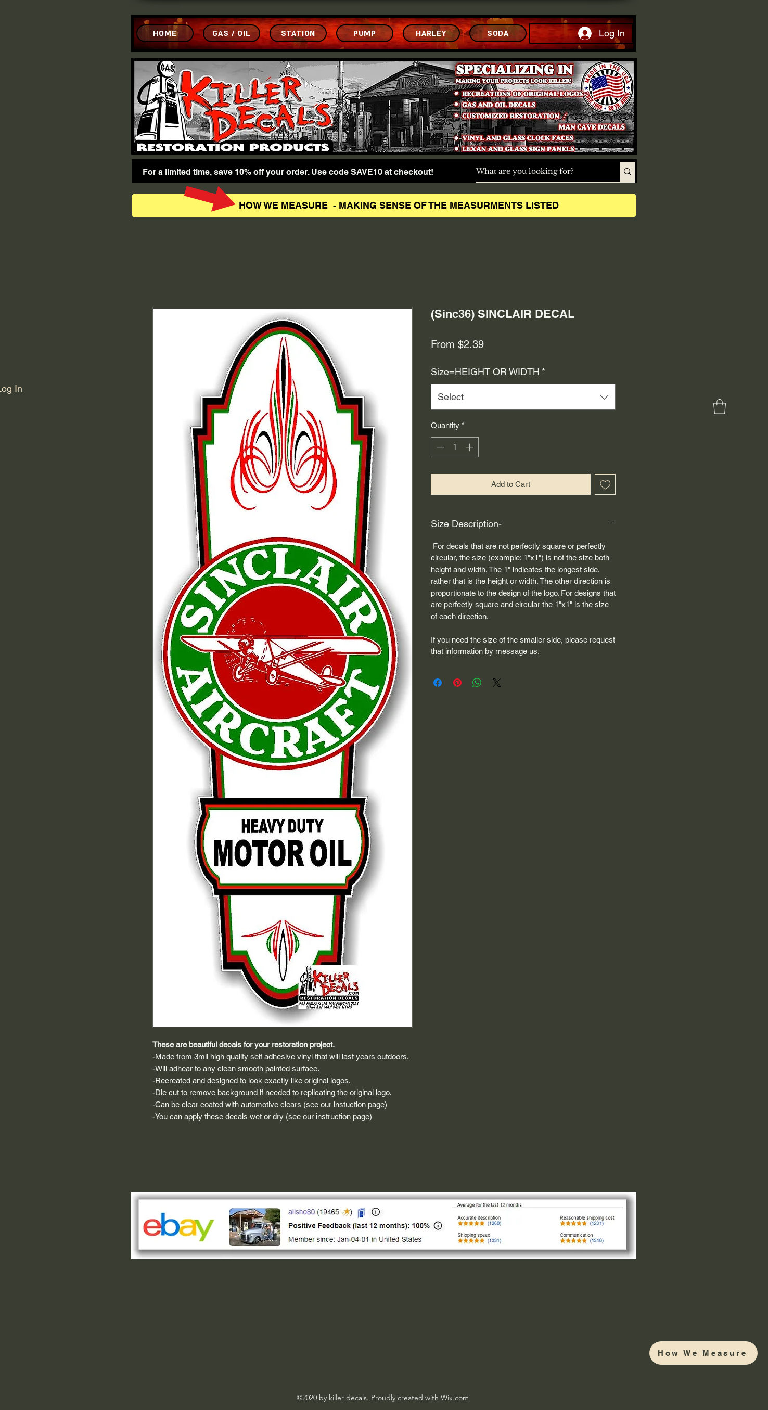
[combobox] (523, 397)
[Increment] (471, 447)
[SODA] (498, 33)
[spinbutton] (455, 447)
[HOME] (165, 33)
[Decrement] (439, 447)
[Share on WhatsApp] (477, 682)
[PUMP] (364, 33)
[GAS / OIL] (231, 33)
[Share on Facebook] (437, 682)
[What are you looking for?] (537, 172)
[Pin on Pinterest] (457, 682)
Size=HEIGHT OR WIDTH (488, 371)
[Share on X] (497, 682)
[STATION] (298, 33)
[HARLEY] (431, 33)
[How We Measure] (703, 1353)
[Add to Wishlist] (605, 484)
